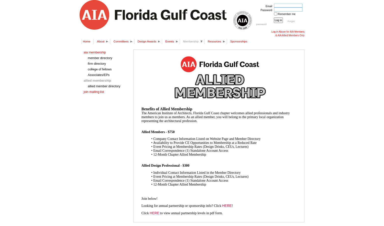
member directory (100, 58)
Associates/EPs (99, 75)
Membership (191, 41)
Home (87, 41)
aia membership (95, 52)
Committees (120, 41)
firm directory (97, 63)
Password (265, 10)
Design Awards (147, 41)
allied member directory (104, 86)
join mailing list (94, 92)
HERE (227, 206)
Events (169, 41)
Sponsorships (238, 41)
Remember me (287, 14)
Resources (214, 41)
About (100, 41)
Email (268, 6)
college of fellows (100, 69)
